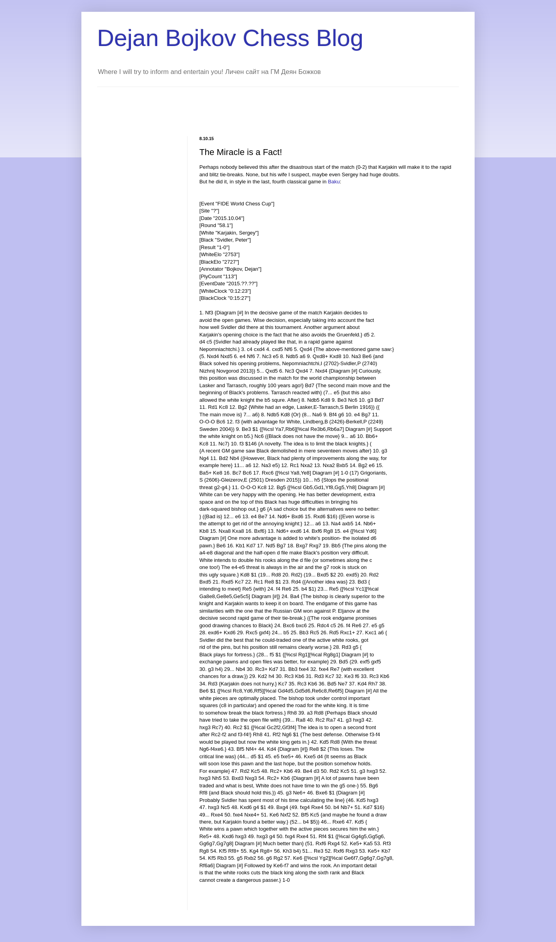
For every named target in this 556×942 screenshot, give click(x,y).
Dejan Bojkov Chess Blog (230, 38)
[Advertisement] (240, 104)
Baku (334, 182)
